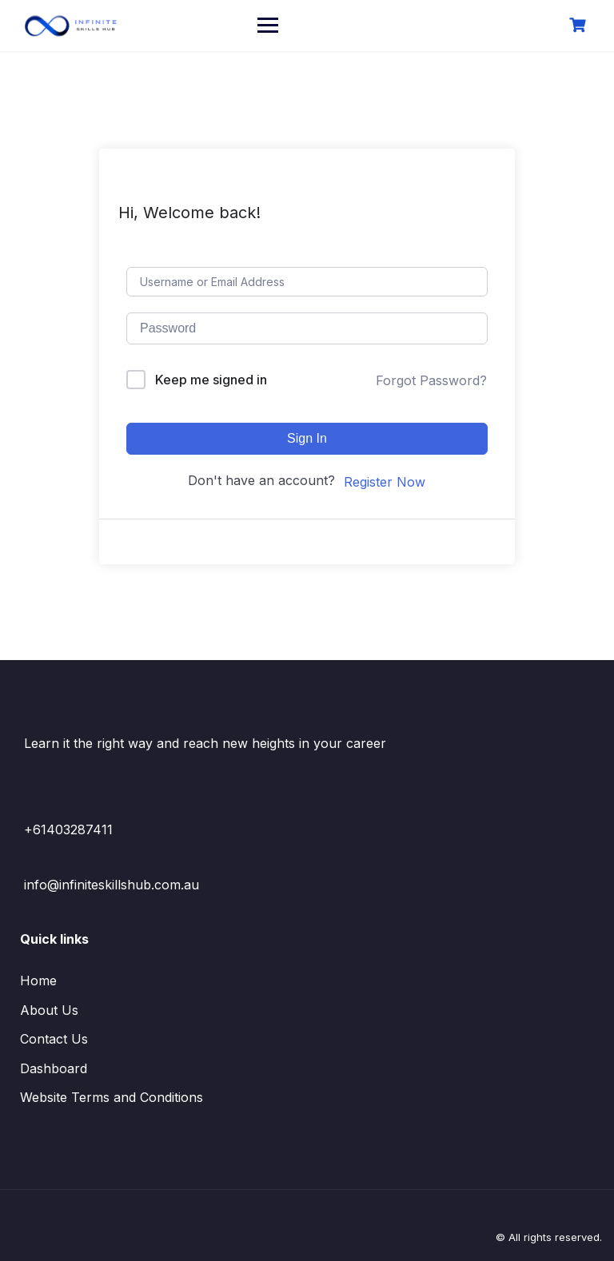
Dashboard (53, 1068)
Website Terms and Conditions (111, 1097)
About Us (49, 1010)
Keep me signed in (211, 380)
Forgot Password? (431, 380)
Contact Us (54, 1039)
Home (38, 981)
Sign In (307, 438)
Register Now (384, 482)
